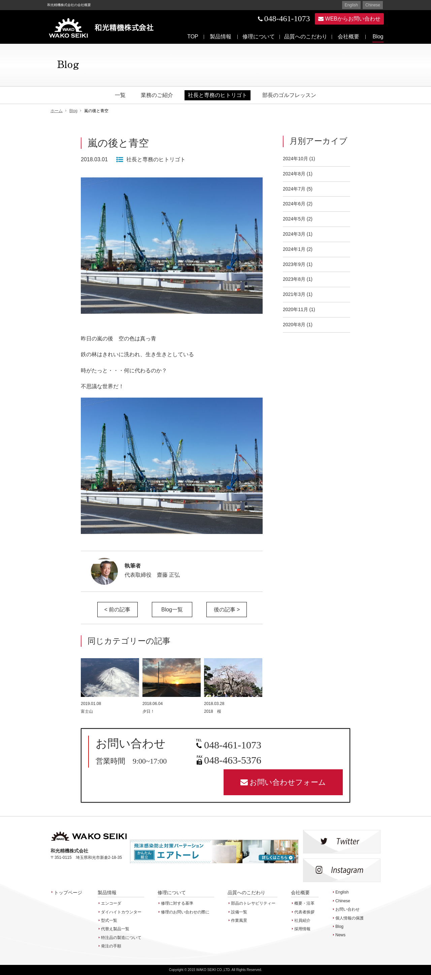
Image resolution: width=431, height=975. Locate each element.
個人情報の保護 (349, 918)
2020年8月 (294, 324)
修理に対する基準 (177, 903)
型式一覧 (109, 920)
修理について (258, 36)
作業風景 (239, 920)
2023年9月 (294, 264)
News (340, 935)
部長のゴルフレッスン (289, 95)
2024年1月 (294, 249)
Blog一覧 (172, 609)
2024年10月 (295, 158)
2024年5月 (294, 219)
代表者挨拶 (304, 912)
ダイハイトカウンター (121, 912)
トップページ (68, 892)
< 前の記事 (117, 609)
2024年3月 (294, 234)
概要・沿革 (304, 903)
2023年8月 (294, 279)
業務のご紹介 (157, 95)
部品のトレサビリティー (253, 903)
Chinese (372, 5)
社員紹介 (302, 920)
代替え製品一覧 (115, 929)
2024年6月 (294, 203)
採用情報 (302, 929)
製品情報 (220, 36)
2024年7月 (294, 189)
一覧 (120, 95)
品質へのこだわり (305, 36)
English (351, 5)
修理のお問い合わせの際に (185, 912)
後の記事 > (227, 609)
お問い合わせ (347, 909)
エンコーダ (111, 903)
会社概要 (348, 36)
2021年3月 (294, 294)
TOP (192, 36)
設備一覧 (239, 912)
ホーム (57, 110)
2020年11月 (295, 309)
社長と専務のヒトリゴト (217, 95)
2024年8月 (294, 173)
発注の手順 (111, 946)
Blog (377, 36)
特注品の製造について (121, 937)
